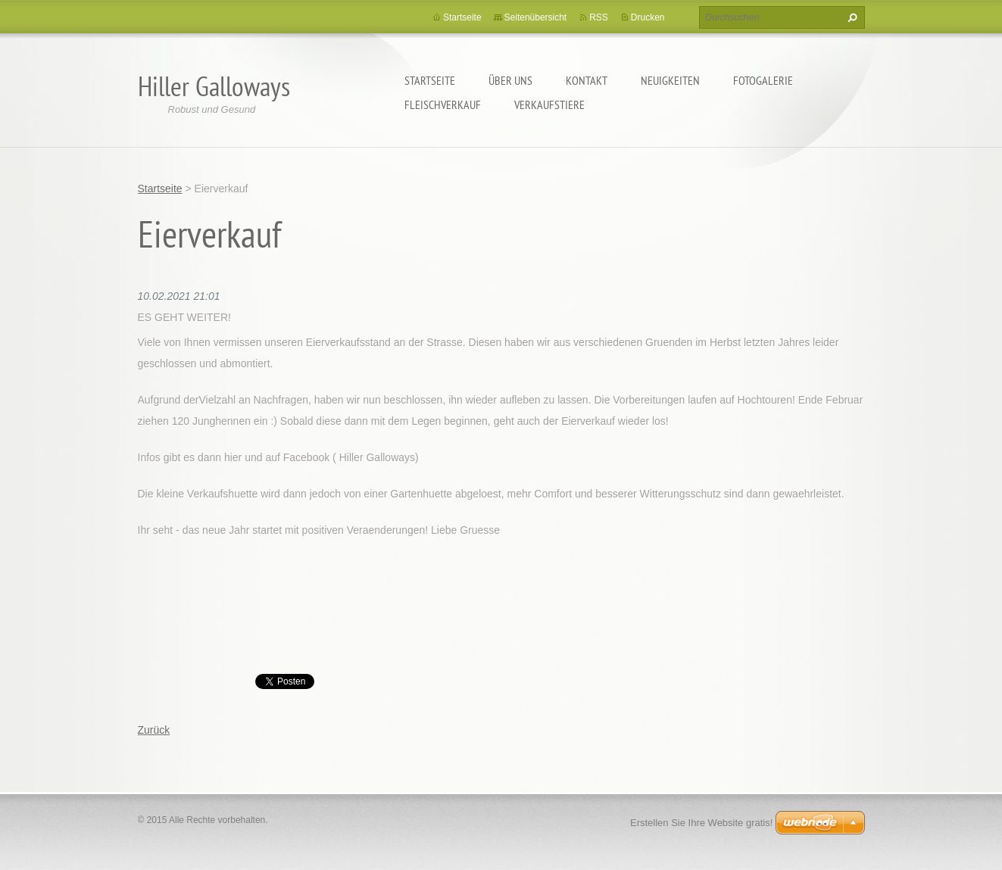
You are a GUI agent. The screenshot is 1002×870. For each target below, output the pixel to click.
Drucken (648, 17)
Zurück (154, 730)
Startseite (429, 80)
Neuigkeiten (670, 80)
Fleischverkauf (442, 104)
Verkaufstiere (549, 104)
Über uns (510, 80)
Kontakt (586, 80)
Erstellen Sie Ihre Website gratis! (701, 822)
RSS (598, 17)
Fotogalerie (763, 80)
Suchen (850, 17)
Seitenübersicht (535, 17)
